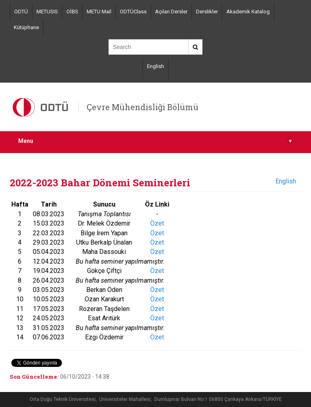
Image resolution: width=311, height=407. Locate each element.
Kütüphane (26, 27)
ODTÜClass (133, 12)
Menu (155, 141)
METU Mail (99, 12)
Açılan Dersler (171, 12)
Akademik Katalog (248, 12)
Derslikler (207, 12)
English (155, 66)
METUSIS (47, 12)
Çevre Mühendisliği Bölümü (142, 107)
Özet (157, 223)
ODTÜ (21, 12)
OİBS (72, 12)
